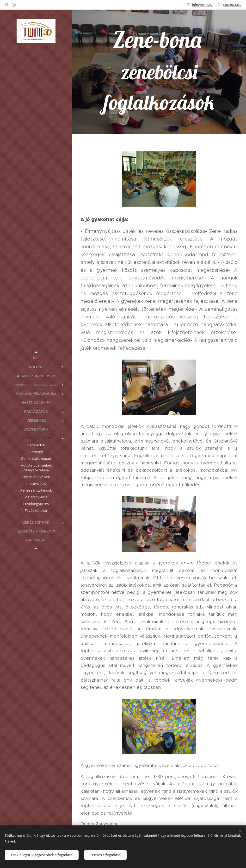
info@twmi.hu (202, 4)
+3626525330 (232, 4)
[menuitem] (36, 358)
